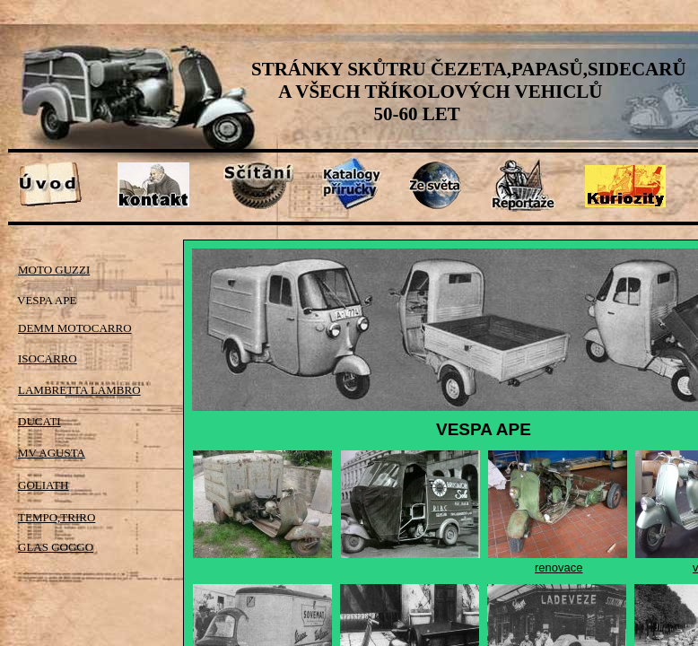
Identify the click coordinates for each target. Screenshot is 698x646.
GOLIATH (43, 485)
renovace (558, 567)
